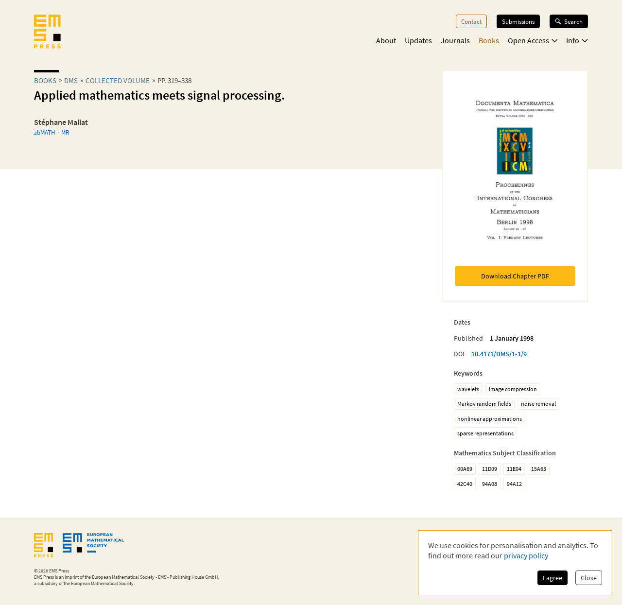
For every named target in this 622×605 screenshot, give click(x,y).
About (386, 40)
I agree (552, 577)
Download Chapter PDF (515, 276)
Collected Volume (118, 80)
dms (71, 80)
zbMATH (44, 132)
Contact (471, 21)
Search (569, 21)
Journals (455, 40)
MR (65, 132)
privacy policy (526, 555)
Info (577, 40)
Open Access (533, 40)
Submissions (518, 21)
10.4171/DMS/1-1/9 (499, 353)
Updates (418, 40)
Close (589, 577)
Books (489, 40)
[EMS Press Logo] (47, 33)
